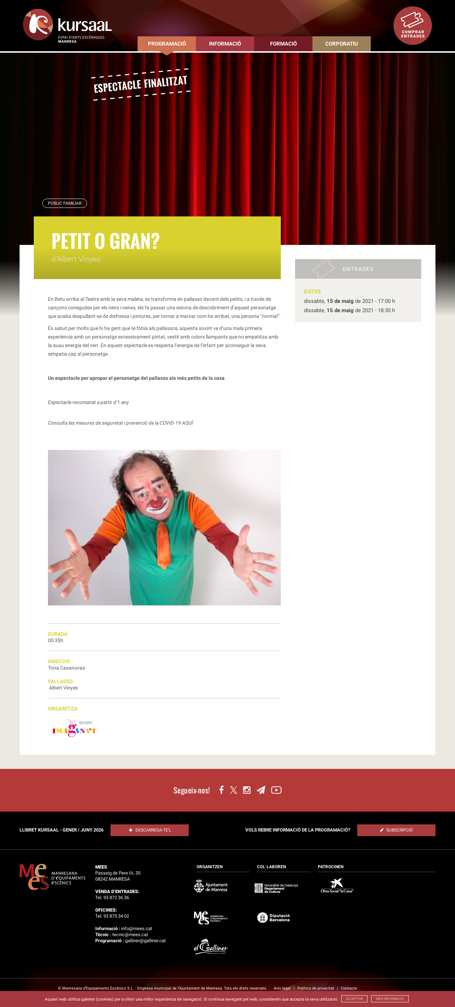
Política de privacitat (316, 988)
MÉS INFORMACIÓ (390, 999)
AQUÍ (187, 423)
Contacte (349, 988)
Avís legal (283, 988)
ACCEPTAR (354, 999)
